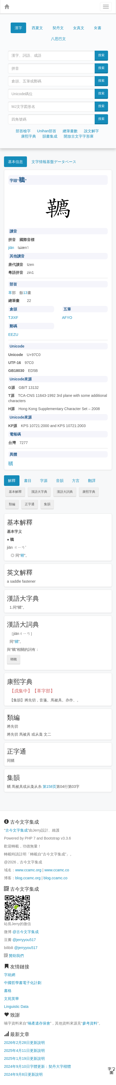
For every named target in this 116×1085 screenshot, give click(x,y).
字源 (43, 480)
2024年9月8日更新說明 (23, 1074)
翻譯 (91, 480)
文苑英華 (11, 998)
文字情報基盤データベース (53, 162)
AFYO (67, 317)
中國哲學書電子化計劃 (22, 983)
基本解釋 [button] (15, 492)
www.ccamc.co (56, 870)
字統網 (9, 975)
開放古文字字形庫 (79, 136)
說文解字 (91, 131)
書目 (27, 480)
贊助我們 (16, 956)
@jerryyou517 (24, 940)
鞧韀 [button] (13, 659)
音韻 (59, 480)
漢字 (18, 28)
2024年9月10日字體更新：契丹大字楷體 (37, 1066)
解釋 (11, 480)
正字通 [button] (29, 504)
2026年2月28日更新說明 (24, 1042)
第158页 (49, 786)
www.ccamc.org (28, 870)
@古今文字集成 (26, 932)
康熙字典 (28, 136)
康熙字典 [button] (88, 492)
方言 (75, 480)
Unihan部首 (46, 131)
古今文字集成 (16, 830)
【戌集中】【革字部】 (32, 690)
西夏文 (37, 28)
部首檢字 (23, 131)
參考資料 (89, 1023)
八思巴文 (58, 39)
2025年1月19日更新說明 (24, 1058)
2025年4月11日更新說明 (24, 1050)
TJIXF (13, 317)
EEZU (13, 334)
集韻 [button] (47, 504)
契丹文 (58, 28)
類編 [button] (12, 504)
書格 (7, 991)
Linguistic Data (16, 1006)
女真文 (78, 28)
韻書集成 (49, 136)
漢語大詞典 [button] (65, 492)
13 (25, 293)
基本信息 (15, 162)
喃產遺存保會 (39, 1023)
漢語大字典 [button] (39, 492)
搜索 (101, 55)
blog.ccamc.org (28, 878)
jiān (11, 247)
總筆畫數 (70, 131)
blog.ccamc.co (55, 878)
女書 (97, 27)
